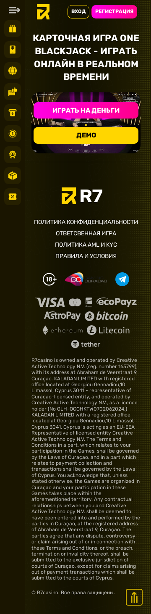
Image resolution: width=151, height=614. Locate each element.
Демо (86, 135)
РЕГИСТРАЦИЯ (114, 11)
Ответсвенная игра (86, 233)
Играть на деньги (86, 110)
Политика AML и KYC (86, 245)
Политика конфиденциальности (86, 222)
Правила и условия (86, 256)
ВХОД (78, 11)
